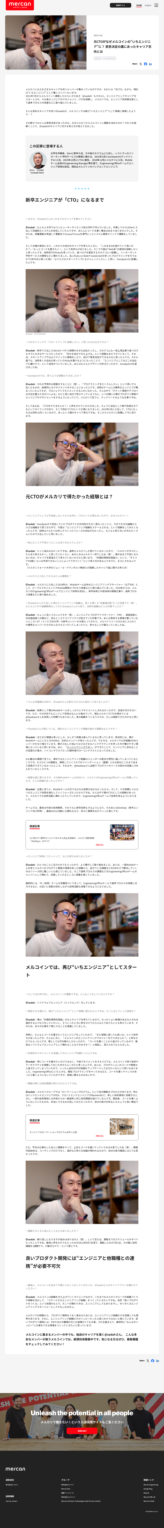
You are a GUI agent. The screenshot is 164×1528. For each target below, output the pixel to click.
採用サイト (120, 5)
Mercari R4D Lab (149, 1497)
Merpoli (146, 1493)
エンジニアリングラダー (79, 747)
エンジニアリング (110, 58)
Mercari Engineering (151, 1485)
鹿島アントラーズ (67, 1493)
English (148, 5)
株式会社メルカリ (12, 1485)
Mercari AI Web (149, 1501)
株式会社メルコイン (68, 1497)
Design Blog (148, 1489)
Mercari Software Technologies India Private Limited (80, 1501)
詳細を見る (100, 844)
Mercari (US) (65, 1489)
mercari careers (11, 1501)
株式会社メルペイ (67, 1485)
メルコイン (98, 58)
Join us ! (82, 1430)
